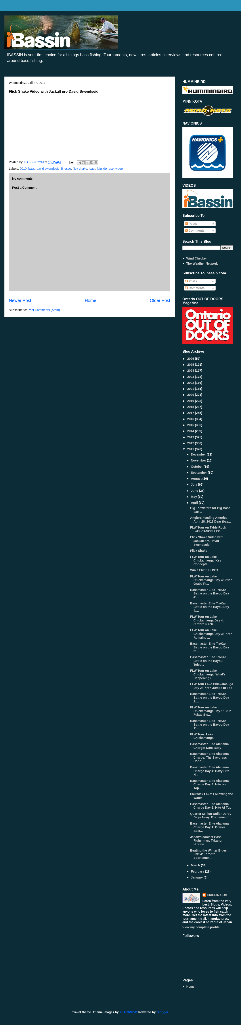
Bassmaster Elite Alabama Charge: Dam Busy (209, 746)
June (195, 490)
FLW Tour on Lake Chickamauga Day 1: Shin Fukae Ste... (210, 711)
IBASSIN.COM (34, 162)
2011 (191, 449)
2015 (191, 425)
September (199, 472)
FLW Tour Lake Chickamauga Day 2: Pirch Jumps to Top (211, 686)
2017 (191, 413)
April (195, 502)
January (197, 877)
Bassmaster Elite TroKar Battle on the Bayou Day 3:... (209, 647)
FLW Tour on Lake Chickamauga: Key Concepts (205, 560)
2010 (23, 168)
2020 (191, 394)
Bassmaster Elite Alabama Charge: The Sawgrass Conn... (209, 757)
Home (90, 300)
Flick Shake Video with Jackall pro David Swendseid (207, 540)
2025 (191, 364)
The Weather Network (202, 263)
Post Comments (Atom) (44, 310)
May (194, 496)
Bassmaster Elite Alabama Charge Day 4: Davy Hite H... (209, 771)
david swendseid (47, 168)
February (198, 871)
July (194, 484)
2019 (191, 401)
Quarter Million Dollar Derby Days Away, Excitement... (210, 815)
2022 (191, 383)
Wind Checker (196, 258)
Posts (191, 223)
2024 (191, 370)
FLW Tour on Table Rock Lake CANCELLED (208, 529)
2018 (191, 407)
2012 (191, 443)
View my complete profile (201, 927)
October (197, 466)
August (196, 478)
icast (92, 168)
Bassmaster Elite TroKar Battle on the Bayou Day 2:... (209, 697)
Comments (195, 230)
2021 (191, 388)
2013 (191, 437)
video (119, 168)
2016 (191, 419)
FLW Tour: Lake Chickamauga (202, 736)
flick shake (80, 168)
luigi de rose (105, 168)
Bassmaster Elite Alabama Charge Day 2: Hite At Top (210, 806)
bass (31, 168)
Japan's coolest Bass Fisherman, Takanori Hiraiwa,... (207, 840)
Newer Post (20, 300)
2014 (191, 431)
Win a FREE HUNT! (204, 570)
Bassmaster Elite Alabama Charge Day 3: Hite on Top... (209, 784)
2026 (191, 358)
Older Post (160, 300)
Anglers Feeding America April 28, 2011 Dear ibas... (210, 519)
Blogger (162, 1012)
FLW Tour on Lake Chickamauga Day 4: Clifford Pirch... (207, 620)
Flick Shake (198, 550)
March (196, 865)
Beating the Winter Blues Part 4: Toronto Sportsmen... (208, 854)
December (199, 454)
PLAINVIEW (128, 1012)
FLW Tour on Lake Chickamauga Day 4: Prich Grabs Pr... (211, 580)
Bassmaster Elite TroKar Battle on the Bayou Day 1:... (209, 724)
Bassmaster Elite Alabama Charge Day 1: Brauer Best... (209, 827)
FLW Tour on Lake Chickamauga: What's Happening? (208, 674)
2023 (191, 377)
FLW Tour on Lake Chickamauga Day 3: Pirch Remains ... (211, 633)
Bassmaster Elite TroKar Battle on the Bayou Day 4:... (209, 593)
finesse (66, 168)
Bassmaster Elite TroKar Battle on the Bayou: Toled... (208, 660)
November (199, 460)
